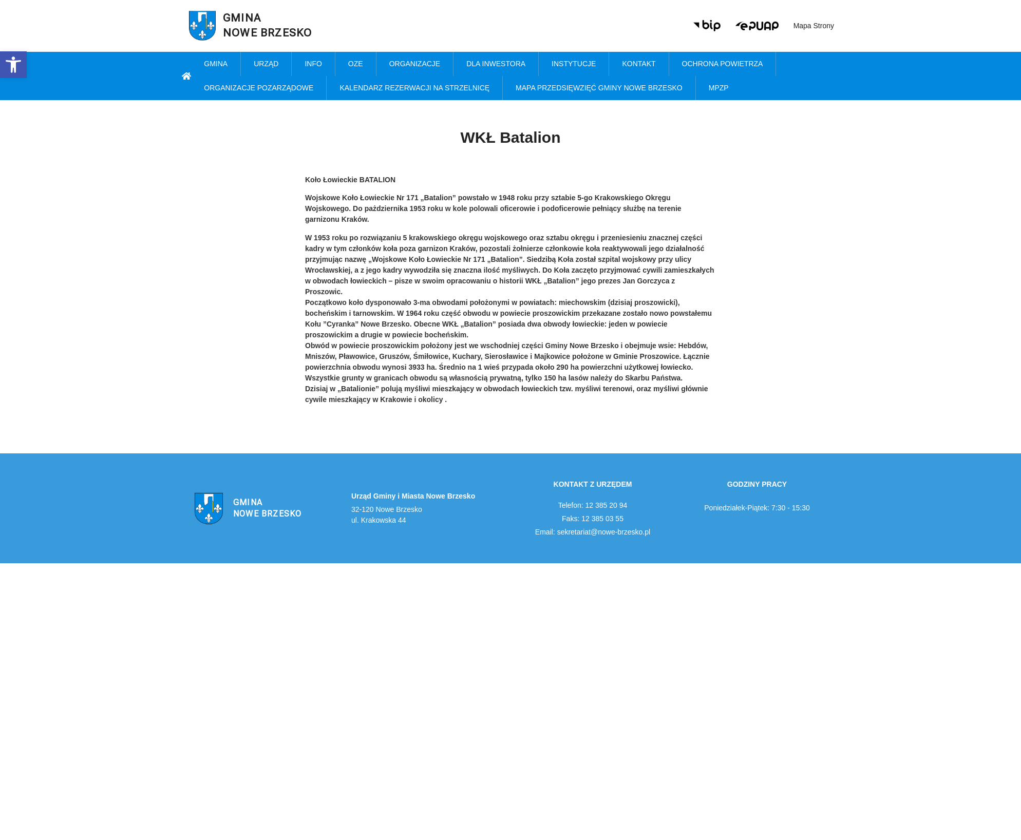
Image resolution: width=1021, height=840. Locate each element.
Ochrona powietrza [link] (722, 64)
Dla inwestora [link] (495, 64)
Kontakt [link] (638, 64)
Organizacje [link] (415, 64)
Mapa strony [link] (813, 26)
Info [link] (313, 64)
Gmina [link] (216, 64)
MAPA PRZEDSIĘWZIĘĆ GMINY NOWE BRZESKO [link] (599, 88)
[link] (13, 64)
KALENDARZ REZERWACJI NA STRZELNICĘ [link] (414, 88)
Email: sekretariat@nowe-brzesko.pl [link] (592, 532)
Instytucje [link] (574, 64)
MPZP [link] (719, 88)
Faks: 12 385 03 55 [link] (592, 518)
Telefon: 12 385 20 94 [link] (593, 505)
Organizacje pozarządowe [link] (258, 88)
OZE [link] (355, 64)
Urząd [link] (266, 64)
